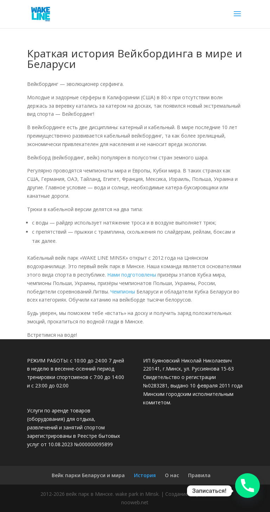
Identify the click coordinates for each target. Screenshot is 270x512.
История (145, 475)
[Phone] (247, 491)
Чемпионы (122, 291)
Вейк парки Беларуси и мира (88, 475)
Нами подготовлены (131, 274)
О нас (172, 475)
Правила (199, 475)
